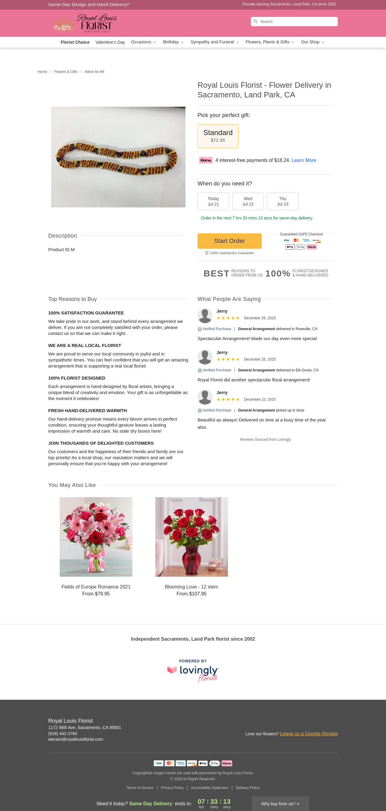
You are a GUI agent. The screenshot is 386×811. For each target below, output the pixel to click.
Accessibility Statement (209, 788)
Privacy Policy (172, 788)
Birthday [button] (174, 42)
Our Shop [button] (313, 42)
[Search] (294, 21)
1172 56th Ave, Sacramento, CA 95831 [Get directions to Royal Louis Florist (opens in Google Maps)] (84, 727)
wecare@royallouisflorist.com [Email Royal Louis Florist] (75, 739)
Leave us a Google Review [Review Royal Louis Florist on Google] (309, 733)
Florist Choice (75, 42)
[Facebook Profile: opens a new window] (307, 721)
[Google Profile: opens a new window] (320, 721)
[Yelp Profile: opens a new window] (333, 721)
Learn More (304, 160)
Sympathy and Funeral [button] (215, 42)
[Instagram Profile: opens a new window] (294, 721)
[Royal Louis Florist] (91, 23)
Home (42, 72)
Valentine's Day (110, 42)
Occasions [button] (144, 42)
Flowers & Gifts (66, 72)
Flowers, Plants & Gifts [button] (270, 42)
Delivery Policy (248, 788)
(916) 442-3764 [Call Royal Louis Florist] (62, 733)
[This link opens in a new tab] (193, 671)
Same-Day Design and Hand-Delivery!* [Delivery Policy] (89, 4)
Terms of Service (139, 788)
